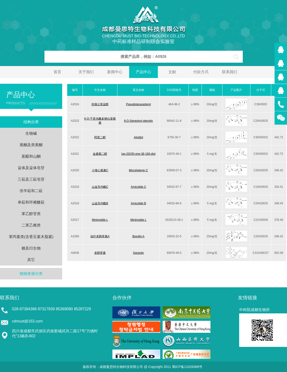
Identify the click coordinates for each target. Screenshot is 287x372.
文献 (172, 72)
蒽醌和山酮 (31, 156)
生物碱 (31, 133)
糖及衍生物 (31, 248)
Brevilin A (138, 236)
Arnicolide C (138, 187)
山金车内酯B (100, 203)
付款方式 (201, 72)
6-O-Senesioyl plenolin (138, 120)
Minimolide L (100, 220)
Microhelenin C (138, 170)
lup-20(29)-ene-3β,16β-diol (138, 153)
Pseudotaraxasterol (138, 104)
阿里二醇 (100, 137)
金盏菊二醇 (100, 153)
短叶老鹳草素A (100, 236)
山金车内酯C (100, 187)
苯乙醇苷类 (31, 214)
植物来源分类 (31, 274)
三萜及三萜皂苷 (31, 179)
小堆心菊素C (100, 170)
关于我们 (86, 72)
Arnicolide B (138, 203)
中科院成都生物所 (254, 310)
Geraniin (138, 253)
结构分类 (31, 122)
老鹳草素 (100, 253)
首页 (57, 72)
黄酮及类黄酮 (31, 145)
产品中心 (143, 72)
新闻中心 (114, 72)
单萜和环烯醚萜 (31, 202)
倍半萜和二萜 (31, 191)
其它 (31, 260)
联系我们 (229, 72)
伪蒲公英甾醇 (100, 104)
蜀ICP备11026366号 (187, 367)
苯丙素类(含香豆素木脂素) (31, 237)
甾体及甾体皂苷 (31, 168)
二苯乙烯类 (31, 225)
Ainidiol (138, 137)
